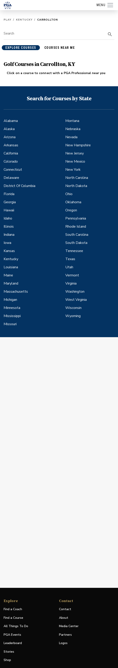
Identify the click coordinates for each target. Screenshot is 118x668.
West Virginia (76, 299)
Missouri (10, 324)
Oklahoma (73, 202)
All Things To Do (16, 626)
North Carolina (76, 177)
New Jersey (74, 153)
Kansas (9, 250)
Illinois (9, 226)
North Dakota (76, 185)
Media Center (69, 626)
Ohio (69, 194)
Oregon (71, 210)
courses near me (59, 47)
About (63, 618)
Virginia (71, 283)
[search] (109, 34)
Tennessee (74, 250)
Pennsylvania (75, 218)
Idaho (8, 218)
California (11, 153)
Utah (69, 267)
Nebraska (72, 128)
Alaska (9, 128)
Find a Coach (13, 609)
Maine (8, 275)
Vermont (72, 275)
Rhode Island (75, 226)
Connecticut (13, 169)
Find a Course (13, 618)
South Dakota (76, 242)
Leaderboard (13, 643)
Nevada (71, 137)
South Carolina (76, 234)
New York (73, 169)
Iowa (7, 242)
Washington (74, 291)
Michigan (10, 299)
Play (7, 19)
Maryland (11, 283)
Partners (65, 635)
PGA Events (12, 635)
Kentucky (24, 19)
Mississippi (12, 315)
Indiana (9, 234)
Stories (9, 651)
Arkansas (11, 145)
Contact (65, 609)
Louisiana (11, 267)
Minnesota (12, 307)
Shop (7, 660)
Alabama (11, 120)
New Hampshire (78, 145)
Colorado (11, 161)
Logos (63, 643)
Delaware (11, 177)
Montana (72, 120)
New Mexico (75, 161)
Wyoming (73, 315)
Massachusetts (16, 291)
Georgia (10, 202)
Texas (70, 259)
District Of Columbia (19, 185)
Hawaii (9, 210)
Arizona (10, 137)
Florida (9, 194)
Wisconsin (73, 307)
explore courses (20, 47)
